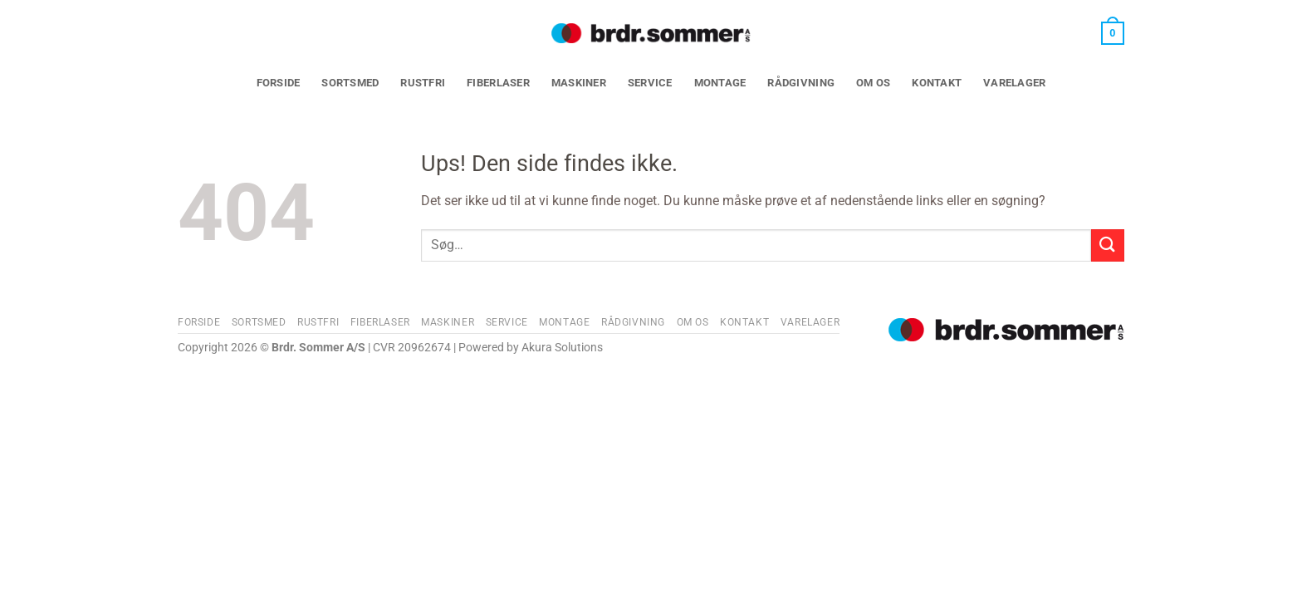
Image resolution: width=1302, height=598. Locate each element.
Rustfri (422, 82)
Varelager (1014, 82)
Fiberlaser (498, 82)
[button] (1112, 33)
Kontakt (937, 82)
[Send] (1107, 245)
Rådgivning (801, 82)
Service (650, 82)
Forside (279, 82)
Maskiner (578, 82)
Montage (720, 82)
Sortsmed (350, 82)
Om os (873, 82)
